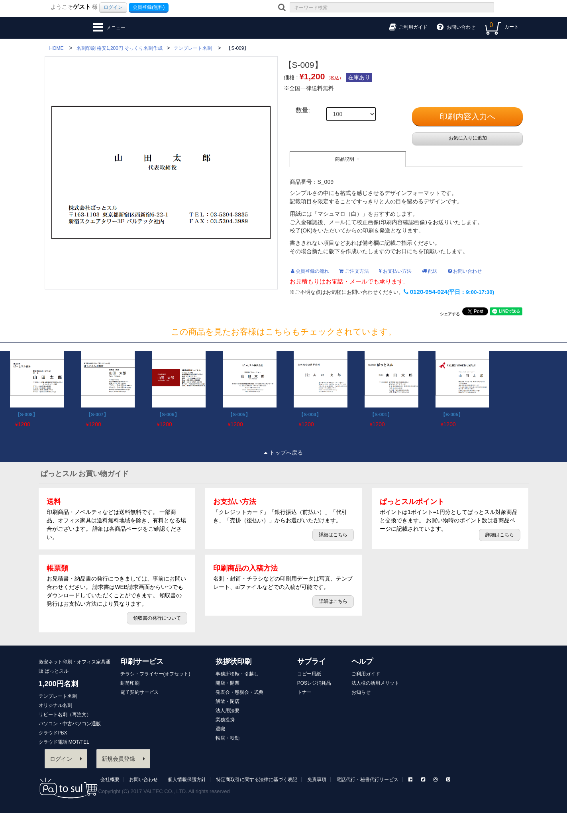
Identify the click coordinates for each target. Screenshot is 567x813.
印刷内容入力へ (467, 116)
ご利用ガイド (365, 674)
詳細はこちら (333, 534)
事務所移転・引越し (237, 674)
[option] (35, 388)
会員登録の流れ (310, 271)
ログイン (113, 7)
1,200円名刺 (58, 684)
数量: (303, 110)
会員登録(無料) (149, 7)
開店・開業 (227, 683)
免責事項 (316, 779)
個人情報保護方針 (187, 779)
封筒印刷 (129, 683)
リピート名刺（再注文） (65, 714)
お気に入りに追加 (467, 138)
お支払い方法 (395, 271)
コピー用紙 (309, 674)
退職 (220, 729)
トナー (304, 692)
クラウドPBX (53, 733)
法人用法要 (227, 710)
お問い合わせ (465, 271)
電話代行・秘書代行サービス (367, 779)
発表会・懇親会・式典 (239, 692)
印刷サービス (141, 661)
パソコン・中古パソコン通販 (70, 723)
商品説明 (344, 159)
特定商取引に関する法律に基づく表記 (256, 779)
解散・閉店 (227, 701)
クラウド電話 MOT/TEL (64, 742)
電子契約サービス (139, 692)
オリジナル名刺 (55, 705)
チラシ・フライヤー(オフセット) (155, 674)
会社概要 (110, 779)
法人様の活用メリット (375, 683)
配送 (430, 271)
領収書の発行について (157, 618)
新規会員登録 (123, 759)
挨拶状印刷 (233, 661)
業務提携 (225, 719)
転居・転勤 (227, 738)
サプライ (311, 661)
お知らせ (361, 692)
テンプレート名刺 (58, 696)
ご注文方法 (354, 271)
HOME (56, 48)
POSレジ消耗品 (314, 683)
